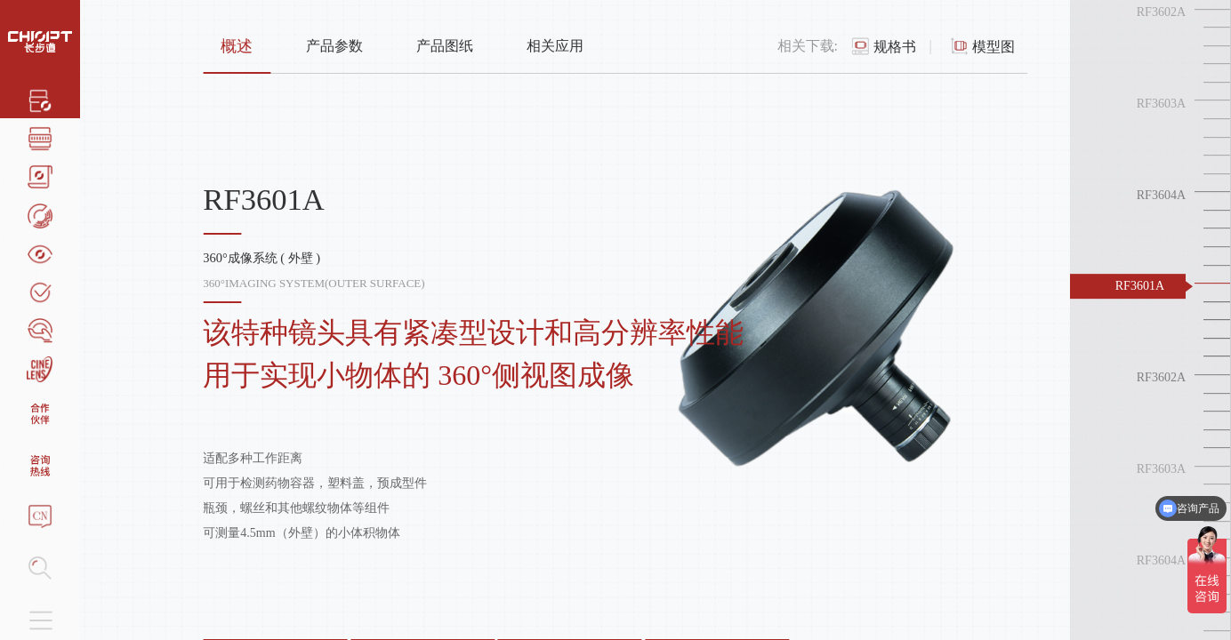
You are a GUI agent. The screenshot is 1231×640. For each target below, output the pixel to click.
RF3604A (1161, 195)
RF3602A (1161, 12)
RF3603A (1161, 103)
